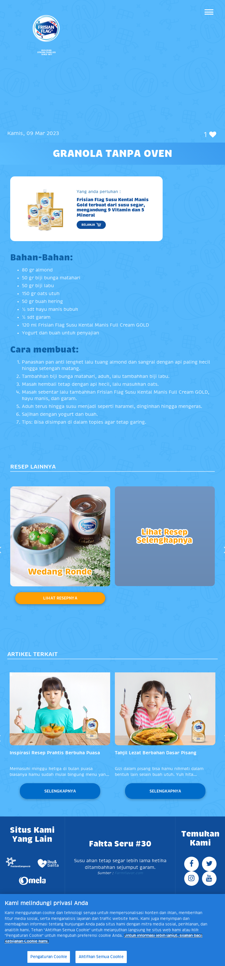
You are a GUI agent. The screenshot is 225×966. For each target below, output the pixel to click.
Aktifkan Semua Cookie (101, 957)
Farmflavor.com (128, 873)
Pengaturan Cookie (48, 957)
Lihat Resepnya (60, 598)
